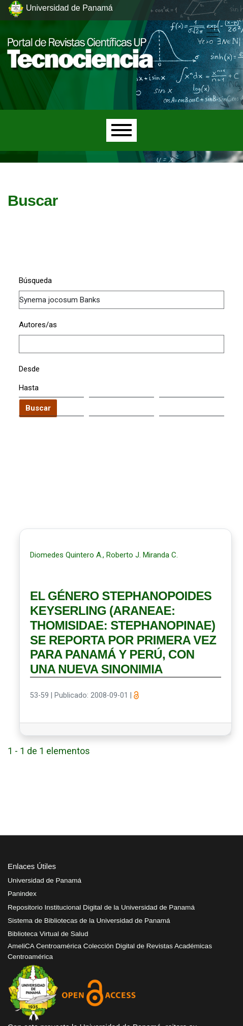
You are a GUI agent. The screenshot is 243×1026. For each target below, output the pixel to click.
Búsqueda (35, 280)
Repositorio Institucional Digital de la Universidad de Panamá (101, 907)
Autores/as (38, 324)
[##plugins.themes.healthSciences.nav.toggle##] (212, 32)
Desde (29, 369)
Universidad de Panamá (44, 880)
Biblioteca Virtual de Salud (48, 934)
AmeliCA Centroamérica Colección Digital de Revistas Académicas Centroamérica (110, 951)
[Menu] (121, 130)
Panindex (22, 893)
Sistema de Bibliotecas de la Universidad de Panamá (89, 920)
